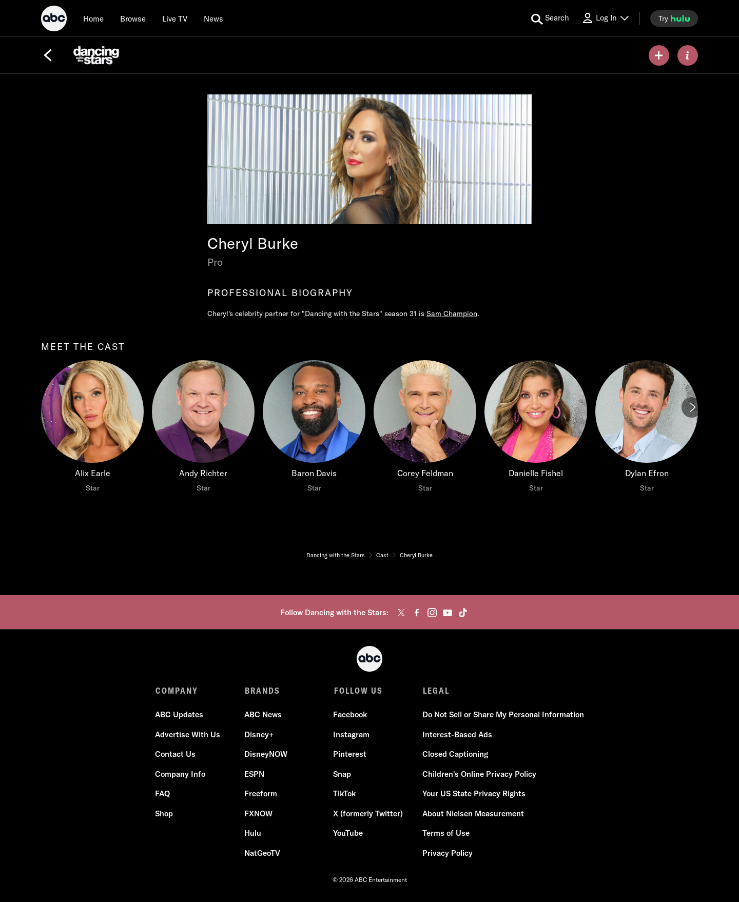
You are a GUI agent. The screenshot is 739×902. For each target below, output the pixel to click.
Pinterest (349, 755)
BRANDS (262, 690)
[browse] (133, 18)
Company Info (180, 774)
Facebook (350, 715)
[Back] (47, 55)
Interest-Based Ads (457, 735)
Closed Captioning (455, 755)
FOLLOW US (357, 690)
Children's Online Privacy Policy (479, 774)
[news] (213, 18)
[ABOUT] (687, 55)
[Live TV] (174, 18)
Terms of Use (445, 834)
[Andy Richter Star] (203, 429)
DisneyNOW (265, 755)
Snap (342, 774)
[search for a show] (550, 18)
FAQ (162, 794)
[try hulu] (674, 18)
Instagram (351, 735)
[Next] (692, 407)
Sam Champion (451, 313)
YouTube (348, 834)
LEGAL (435, 690)
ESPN (254, 774)
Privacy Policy (447, 853)
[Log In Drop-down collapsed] (605, 18)
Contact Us (175, 755)
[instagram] (432, 612)
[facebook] (416, 612)
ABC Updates (179, 715)
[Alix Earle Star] (92, 429)
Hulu (252, 834)
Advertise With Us (188, 735)
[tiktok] (463, 612)
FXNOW (258, 814)
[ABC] (54, 20)
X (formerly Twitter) (368, 814)
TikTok (344, 794)
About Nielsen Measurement (472, 814)
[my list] (659, 55)
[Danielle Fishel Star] (535, 429)
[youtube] (447, 612)
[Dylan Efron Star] (646, 429)
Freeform (260, 794)
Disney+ (259, 735)
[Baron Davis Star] (314, 429)
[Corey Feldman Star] (425, 429)
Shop (164, 814)
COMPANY (176, 690)
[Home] (93, 18)
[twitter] (401, 612)
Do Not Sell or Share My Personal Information (503, 715)
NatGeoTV (262, 853)
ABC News (263, 715)
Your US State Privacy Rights (473, 794)
